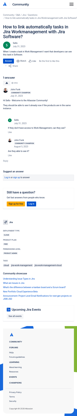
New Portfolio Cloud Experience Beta (20, 291)
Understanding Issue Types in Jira (19, 279)
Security (12, 401)
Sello (15, 43)
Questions (32, 15)
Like (10, 132)
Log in (7, 177)
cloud (6, 265)
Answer (8, 61)
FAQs (11, 352)
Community (20, 4)
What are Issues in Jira (13, 283)
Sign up (16, 177)
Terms (12, 397)
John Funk (15, 89)
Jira (24, 15)
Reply (5, 161)
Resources (13, 372)
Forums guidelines (17, 357)
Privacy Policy (15, 392)
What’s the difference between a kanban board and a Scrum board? (34, 287)
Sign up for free (16, 204)
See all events (15, 316)
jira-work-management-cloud (48, 265)
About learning (15, 367)
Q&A (18, 15)
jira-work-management (21, 265)
